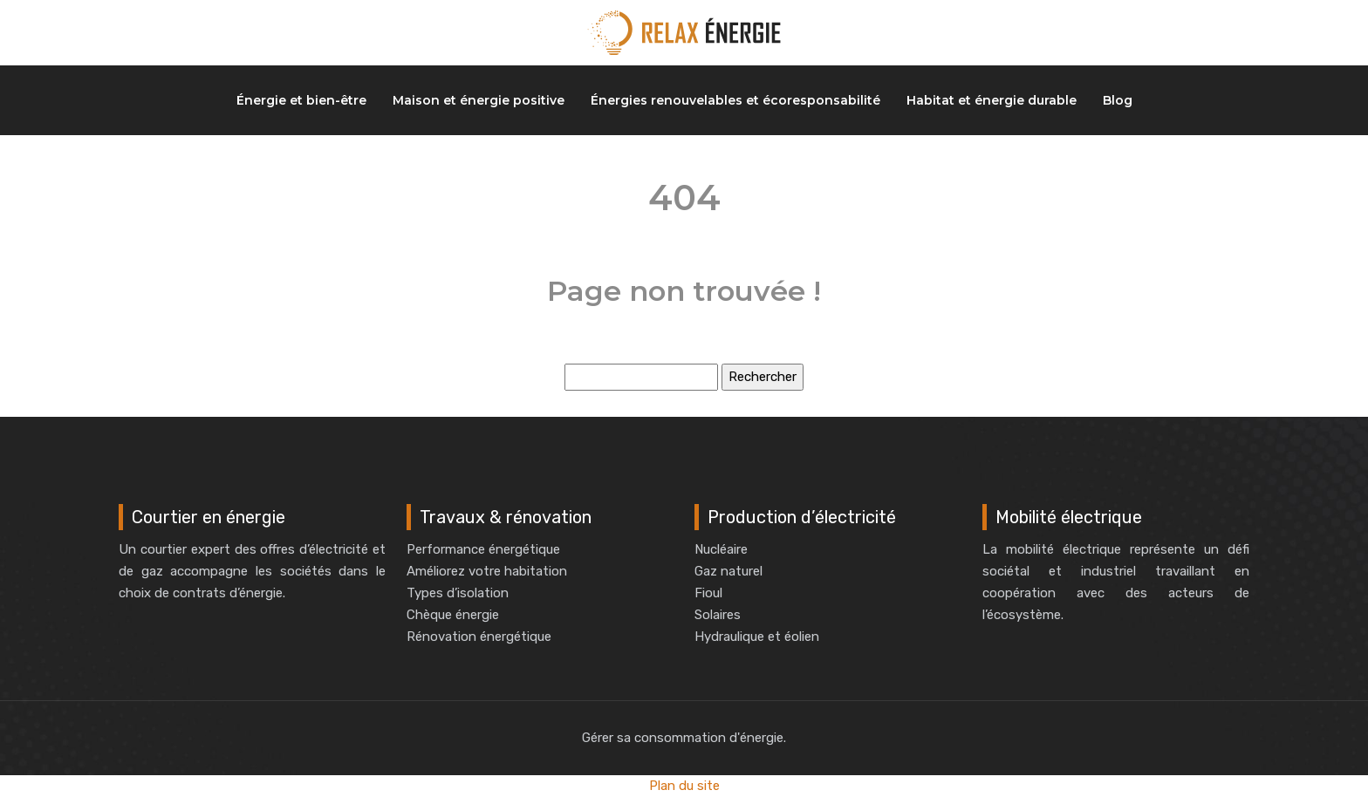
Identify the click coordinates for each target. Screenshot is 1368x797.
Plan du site (684, 786)
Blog (1117, 100)
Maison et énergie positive (478, 100)
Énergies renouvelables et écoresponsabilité (735, 100)
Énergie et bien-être (301, 100)
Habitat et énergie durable (991, 100)
